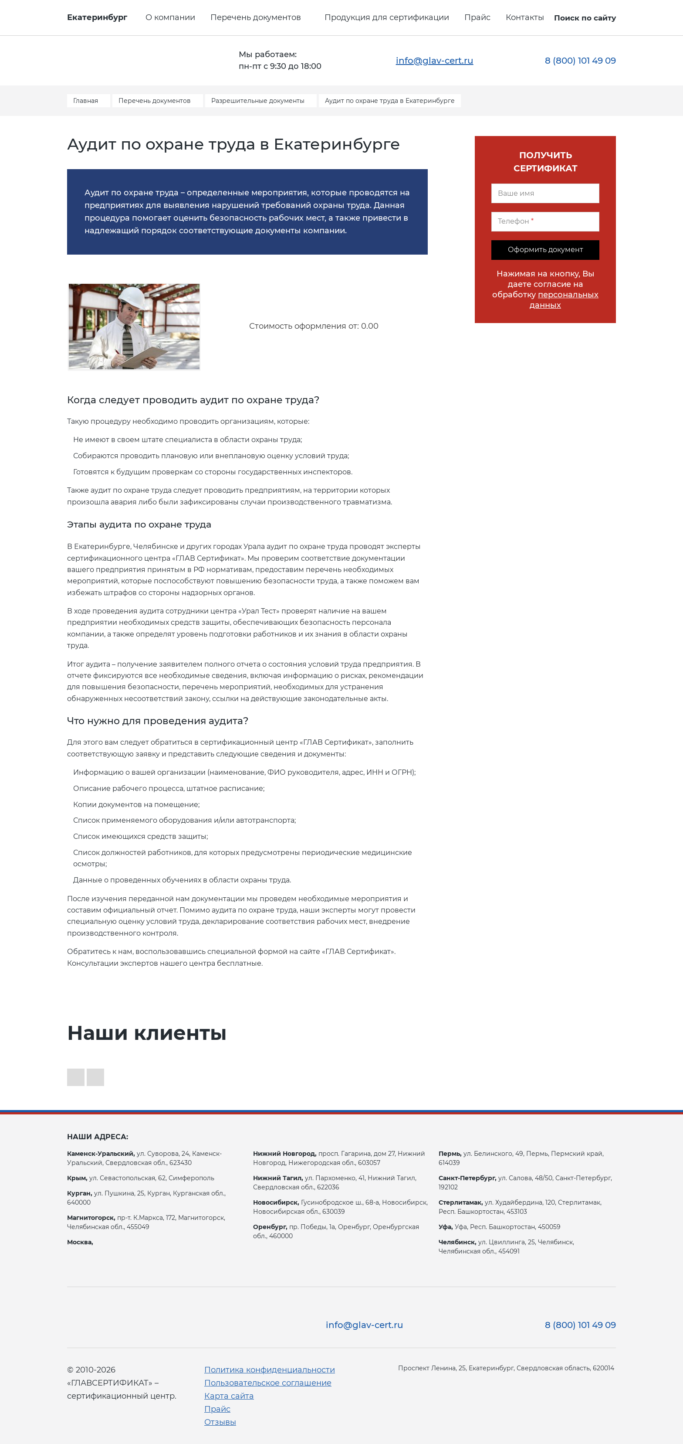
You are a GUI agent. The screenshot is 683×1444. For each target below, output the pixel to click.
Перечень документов (255, 17)
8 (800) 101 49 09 (580, 60)
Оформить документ (545, 249)
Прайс (477, 17)
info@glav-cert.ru (434, 60)
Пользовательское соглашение (267, 1383)
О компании (170, 17)
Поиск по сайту (585, 18)
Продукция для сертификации (387, 17)
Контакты (525, 17)
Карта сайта (229, 1396)
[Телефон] (545, 222)
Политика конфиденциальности (269, 1370)
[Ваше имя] (545, 193)
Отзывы (220, 1422)
